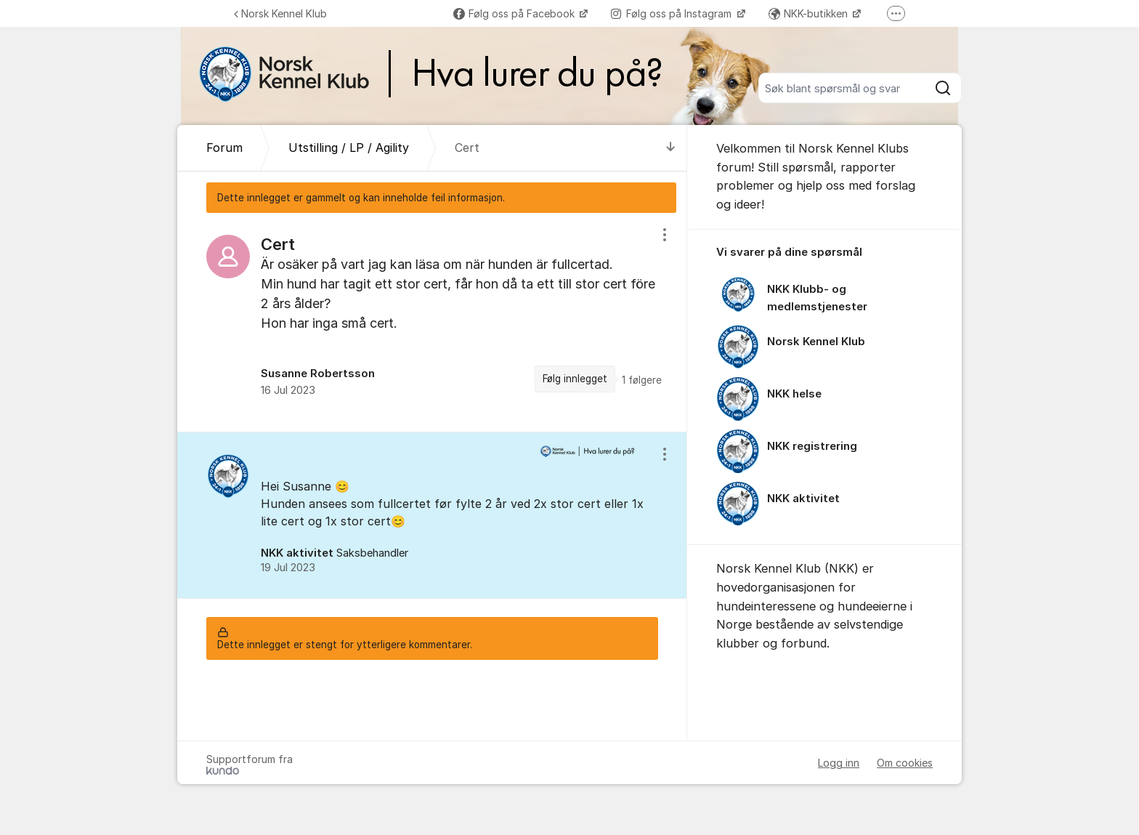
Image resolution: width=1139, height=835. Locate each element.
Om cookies (905, 763)
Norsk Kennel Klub (280, 13)
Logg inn (838, 763)
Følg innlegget (575, 378)
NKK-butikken (810, 13)
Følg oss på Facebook (515, 13)
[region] (432, 322)
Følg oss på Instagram (672, 13)
